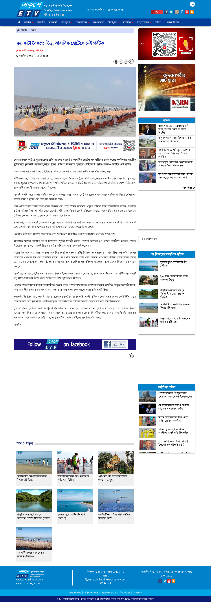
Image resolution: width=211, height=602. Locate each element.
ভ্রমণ (33, 30)
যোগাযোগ (138, 592)
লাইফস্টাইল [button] (144, 22)
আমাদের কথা (75, 592)
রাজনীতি (41, 22)
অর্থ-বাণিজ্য (98, 22)
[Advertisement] (75, 402)
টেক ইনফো (125, 592)
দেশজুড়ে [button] (66, 22)
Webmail (105, 583)
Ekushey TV (149, 239)
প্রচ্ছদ (22, 30)
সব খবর (189, 188)
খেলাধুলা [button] (113, 22)
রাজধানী (53, 22)
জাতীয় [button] (28, 22)
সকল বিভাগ (174, 22)
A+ (131, 61)
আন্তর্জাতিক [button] (82, 22)
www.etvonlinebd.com (29, 579)
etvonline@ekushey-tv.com (108, 579)
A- (121, 61)
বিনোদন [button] (128, 22)
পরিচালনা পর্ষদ (91, 592)
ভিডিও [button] (159, 22)
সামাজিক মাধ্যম (109, 592)
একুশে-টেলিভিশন (88, 599)
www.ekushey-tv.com (29, 583)
